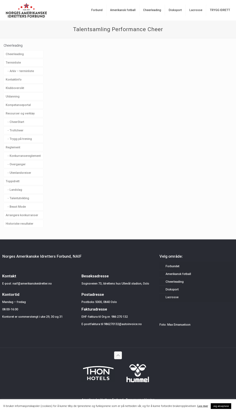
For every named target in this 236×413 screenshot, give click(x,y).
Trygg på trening (21, 139)
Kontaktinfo (14, 79)
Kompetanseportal (18, 105)
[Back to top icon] (118, 355)
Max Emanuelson (178, 324)
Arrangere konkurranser (22, 215)
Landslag (16, 189)
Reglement (13, 147)
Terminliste (13, 62)
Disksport (172, 289)
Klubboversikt (15, 88)
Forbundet (172, 266)
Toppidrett (13, 181)
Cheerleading (15, 54)
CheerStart (17, 122)
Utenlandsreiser (20, 173)
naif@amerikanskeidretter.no (32, 283)
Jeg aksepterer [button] (221, 406)
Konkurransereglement (25, 156)
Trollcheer (16, 130)
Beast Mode (18, 206)
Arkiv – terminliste (22, 71)
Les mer (202, 406)
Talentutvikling (19, 198)
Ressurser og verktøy (20, 113)
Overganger (18, 164)
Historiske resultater (19, 223)
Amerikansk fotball (178, 274)
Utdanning (13, 96)
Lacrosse (172, 297)
